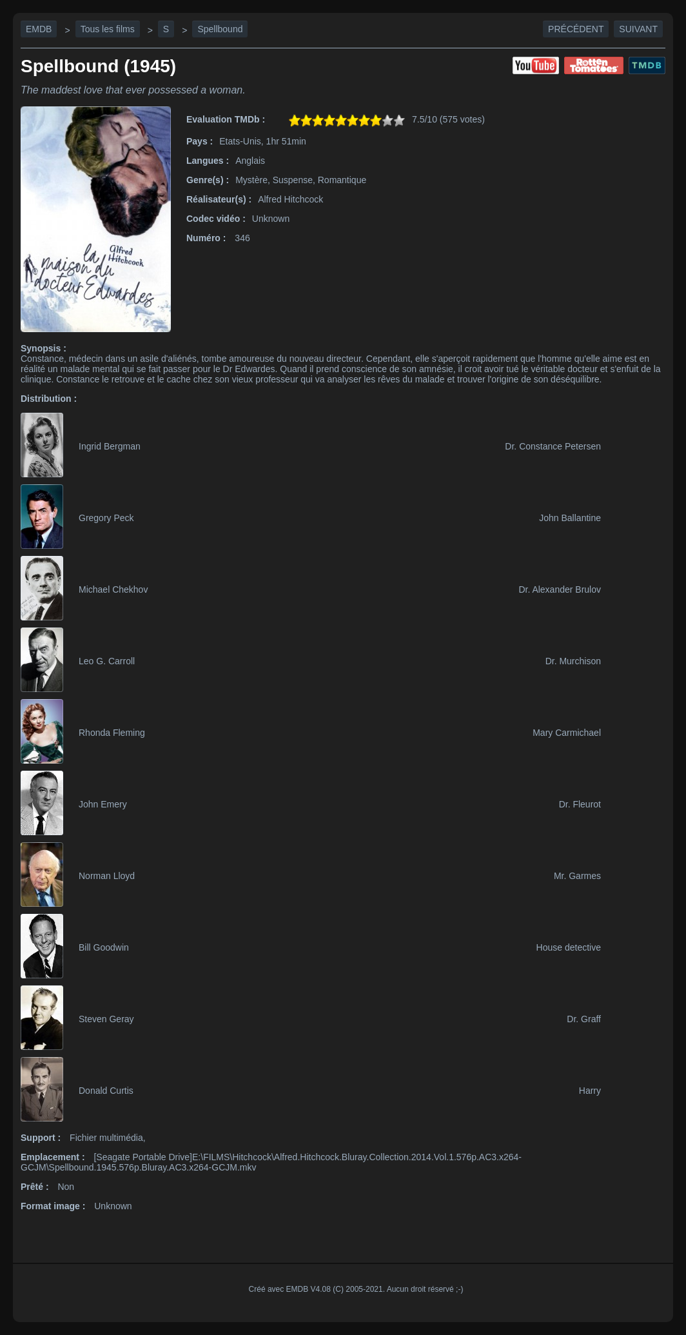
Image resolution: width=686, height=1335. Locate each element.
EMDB (39, 29)
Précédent (575, 29)
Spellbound (219, 29)
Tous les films (108, 29)
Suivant (638, 29)
